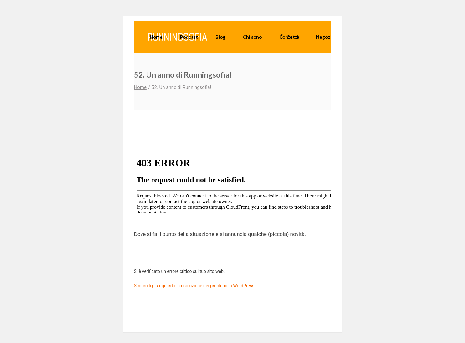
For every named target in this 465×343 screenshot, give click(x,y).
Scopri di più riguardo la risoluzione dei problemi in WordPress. (195, 285)
